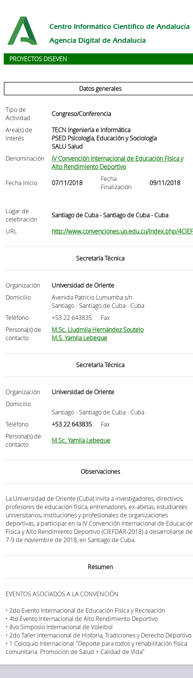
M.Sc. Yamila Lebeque (81, 440)
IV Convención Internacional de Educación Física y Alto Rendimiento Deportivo (117, 162)
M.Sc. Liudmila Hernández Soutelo (98, 329)
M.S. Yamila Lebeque (79, 338)
